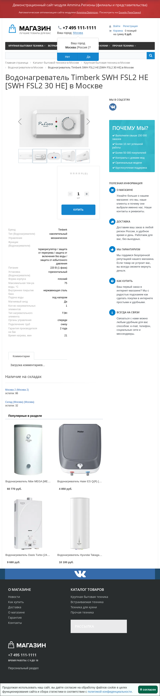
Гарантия (15, 617)
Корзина (118, 30)
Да (88, 56)
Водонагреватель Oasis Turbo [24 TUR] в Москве (35, 555)
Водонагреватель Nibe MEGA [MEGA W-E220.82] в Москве (42, 481)
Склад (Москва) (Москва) (19, 402)
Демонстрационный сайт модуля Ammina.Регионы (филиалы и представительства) (80, 5)
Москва (78, 33)
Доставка (14, 607)
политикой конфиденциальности (110, 691)
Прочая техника (82, 612)
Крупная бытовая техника (89, 597)
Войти (117, 26)
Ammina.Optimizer (87, 12)
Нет (67, 56)
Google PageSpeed (130, 12)
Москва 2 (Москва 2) (17, 389)
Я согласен (148, 689)
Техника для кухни (84, 607)
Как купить (16, 602)
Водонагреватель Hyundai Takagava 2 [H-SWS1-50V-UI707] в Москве (100, 555)
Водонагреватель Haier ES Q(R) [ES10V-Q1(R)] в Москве (92, 481)
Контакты (15, 623)
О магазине (16, 612)
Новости (14, 597)
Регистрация (130, 26)
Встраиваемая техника (87, 602)
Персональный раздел (23, 668)
